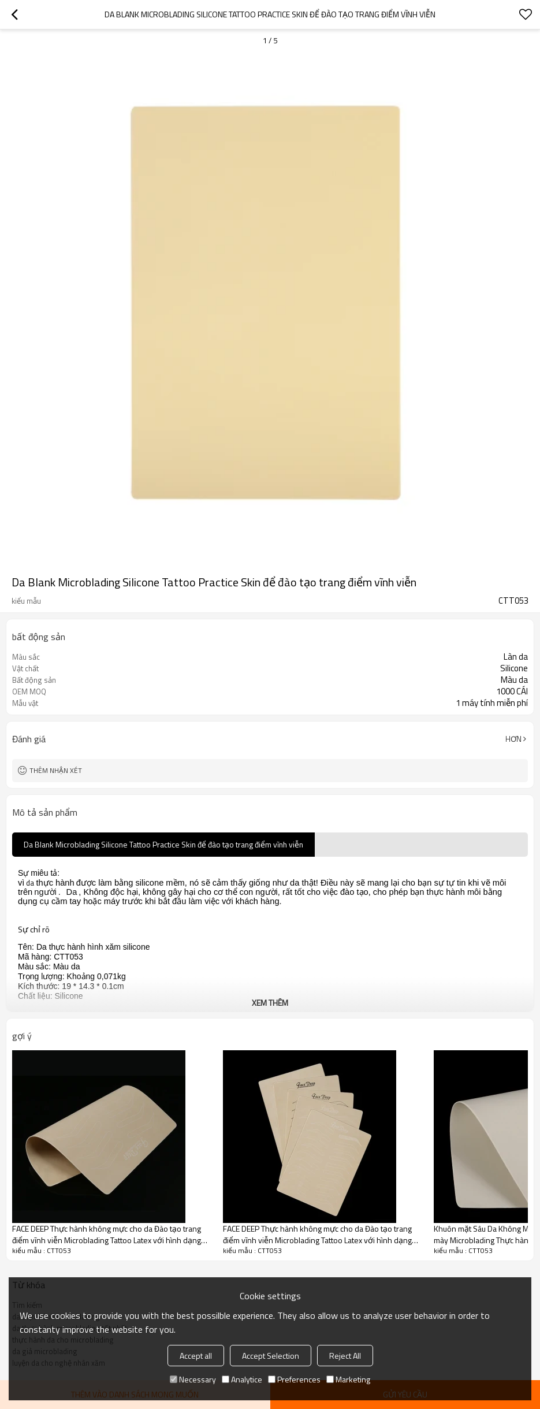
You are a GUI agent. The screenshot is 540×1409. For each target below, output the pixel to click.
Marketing (348, 1379)
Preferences (294, 1379)
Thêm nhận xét (55, 770)
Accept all (196, 1355)
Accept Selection (270, 1355)
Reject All (345, 1355)
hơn (513, 739)
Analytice (242, 1379)
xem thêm (270, 1003)
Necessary (193, 1379)
